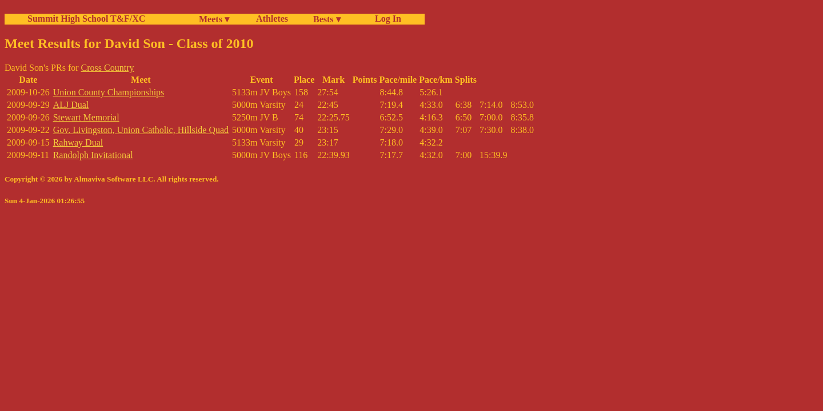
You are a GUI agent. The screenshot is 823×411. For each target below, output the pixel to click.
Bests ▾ (327, 19)
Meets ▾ (214, 19)
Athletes (272, 18)
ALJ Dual (71, 105)
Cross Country (107, 67)
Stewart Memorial (86, 117)
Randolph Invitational (93, 155)
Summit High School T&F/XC (86, 18)
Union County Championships (109, 92)
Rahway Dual (78, 142)
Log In (385, 18)
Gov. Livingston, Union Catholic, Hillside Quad (141, 130)
